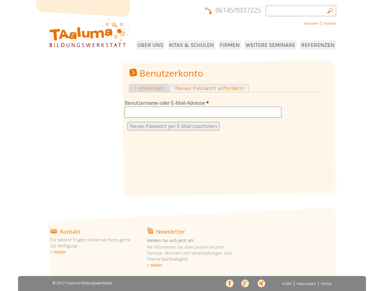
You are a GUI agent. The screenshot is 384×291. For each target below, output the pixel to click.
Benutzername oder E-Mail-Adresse (166, 103)
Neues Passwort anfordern (211, 88)
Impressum (306, 283)
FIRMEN (230, 45)
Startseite (311, 23)
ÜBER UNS (150, 45)
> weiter (58, 252)
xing (261, 284)
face (230, 284)
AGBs (287, 283)
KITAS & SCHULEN (191, 45)
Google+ (245, 284)
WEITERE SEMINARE (270, 45)
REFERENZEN (317, 45)
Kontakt (330, 23)
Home (326, 283)
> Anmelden (149, 88)
